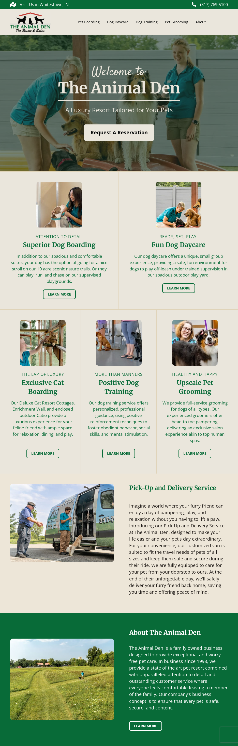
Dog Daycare (117, 22)
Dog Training (147, 22)
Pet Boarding (89, 22)
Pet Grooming (176, 22)
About (201, 22)
